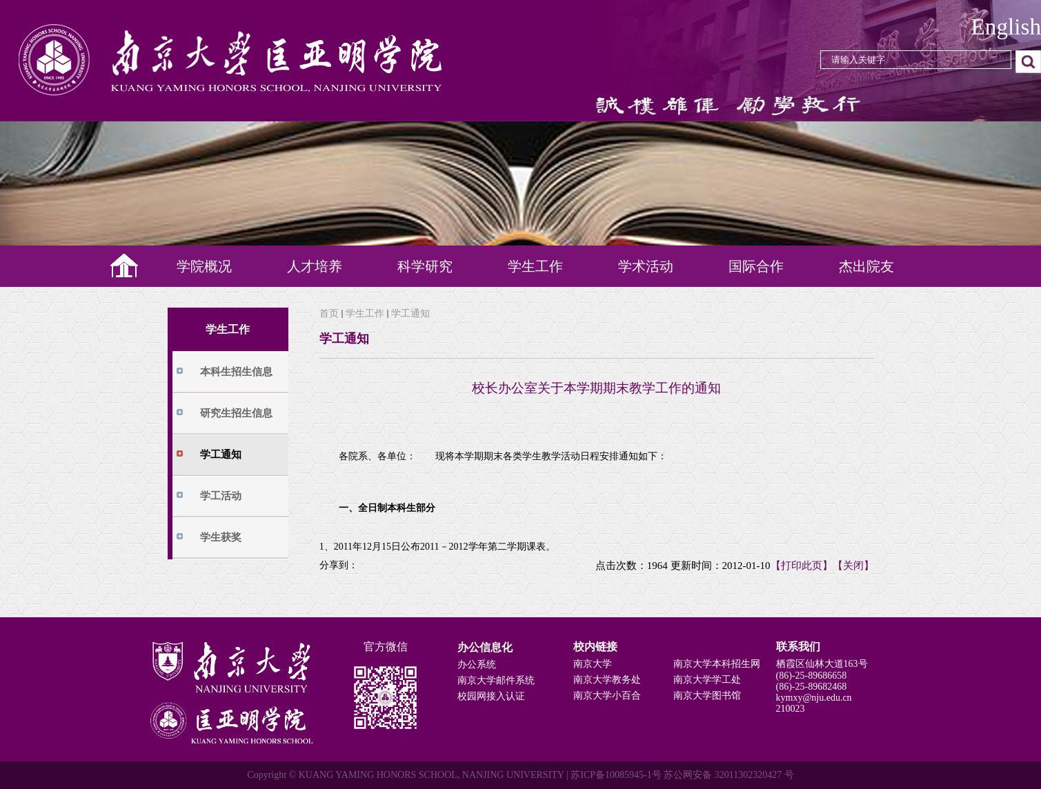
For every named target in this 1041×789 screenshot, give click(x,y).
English (1006, 26)
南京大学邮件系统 (496, 680)
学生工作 (535, 266)
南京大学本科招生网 (716, 664)
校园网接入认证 (491, 696)
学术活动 (645, 266)
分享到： (338, 565)
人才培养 (314, 266)
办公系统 (476, 664)
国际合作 (756, 266)
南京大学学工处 (707, 680)
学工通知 (410, 313)
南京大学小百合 (607, 695)
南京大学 (592, 664)
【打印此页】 (802, 565)
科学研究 (425, 266)
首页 (329, 313)
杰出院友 (866, 266)
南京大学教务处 (607, 680)
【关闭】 (853, 565)
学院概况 (204, 266)
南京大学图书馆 (707, 695)
